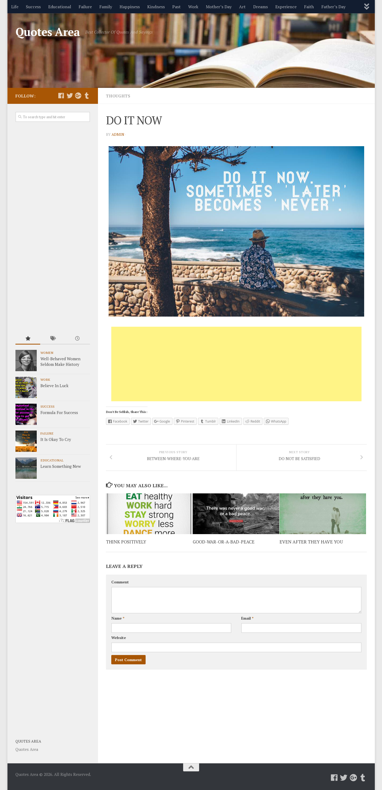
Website (118, 641)
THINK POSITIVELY (126, 546)
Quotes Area (47, 31)
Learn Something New (60, 466)
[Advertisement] (236, 364)
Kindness (156, 7)
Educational (59, 7)
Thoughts (118, 96)
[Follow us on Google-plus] (78, 95)
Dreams (260, 7)
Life (14, 7)
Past (176, 7)
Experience (286, 7)
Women (46, 352)
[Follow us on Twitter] (70, 95)
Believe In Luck (54, 385)
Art (242, 7)
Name (117, 622)
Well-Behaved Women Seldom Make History (60, 361)
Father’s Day (333, 7)
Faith (309, 7)
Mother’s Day (219, 7)
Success (33, 7)
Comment (120, 586)
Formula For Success (59, 412)
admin (118, 134)
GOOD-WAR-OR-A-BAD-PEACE (225, 546)
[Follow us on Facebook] (61, 95)
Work (193, 7)
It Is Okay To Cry (55, 439)
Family (105, 7)
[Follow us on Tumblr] (87, 95)
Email (247, 622)
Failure (85, 7)
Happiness (130, 7)
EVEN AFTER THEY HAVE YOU (311, 546)
